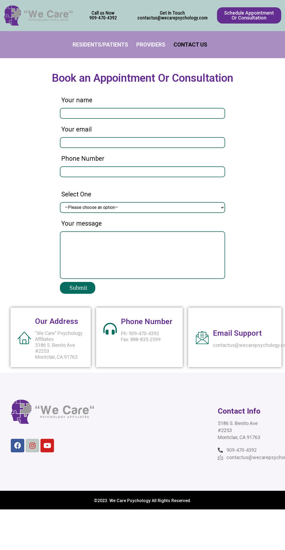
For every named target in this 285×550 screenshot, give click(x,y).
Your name (76, 100)
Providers (150, 44)
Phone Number (82, 158)
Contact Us (190, 44)
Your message (81, 223)
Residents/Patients (100, 44)
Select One (76, 194)
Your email (76, 129)
